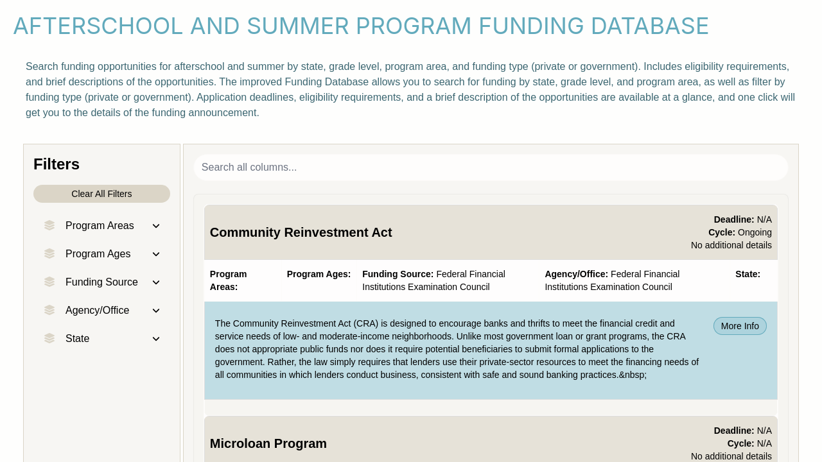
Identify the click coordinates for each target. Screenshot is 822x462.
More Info (740, 326)
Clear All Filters (101, 194)
